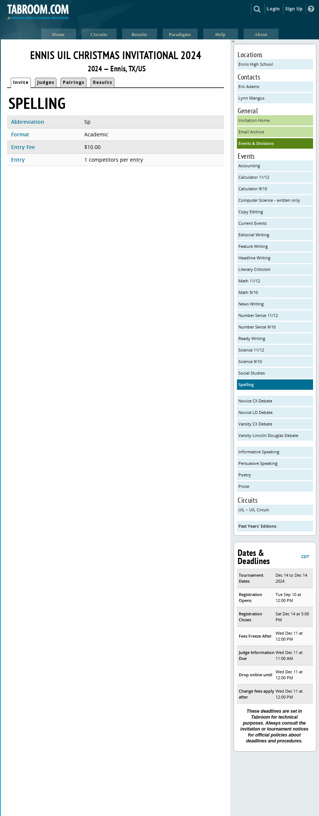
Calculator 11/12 (253, 177)
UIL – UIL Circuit (253, 509)
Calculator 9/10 (252, 188)
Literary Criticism (254, 269)
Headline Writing (254, 257)
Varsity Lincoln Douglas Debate (268, 435)
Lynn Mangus (251, 98)
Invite (21, 82)
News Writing (251, 304)
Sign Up (294, 9)
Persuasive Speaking (257, 463)
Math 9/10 (248, 292)
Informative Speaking (258, 451)
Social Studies (251, 373)
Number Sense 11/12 (258, 315)
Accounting (249, 165)
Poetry (244, 474)
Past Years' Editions (257, 526)
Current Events (252, 223)
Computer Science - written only (269, 200)
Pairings (73, 82)
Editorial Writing (253, 234)
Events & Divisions (256, 143)
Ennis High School (255, 64)
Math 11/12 (249, 281)
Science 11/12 (251, 350)
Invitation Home (254, 120)
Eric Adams (248, 86)
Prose (243, 486)
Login (273, 9)
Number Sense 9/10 (257, 327)
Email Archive (251, 132)
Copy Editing (250, 211)
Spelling (246, 384)
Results (102, 82)
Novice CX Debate (255, 401)
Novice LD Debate (255, 412)
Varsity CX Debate (255, 424)
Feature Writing (253, 246)
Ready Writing (251, 338)
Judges (45, 82)
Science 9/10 (250, 361)
